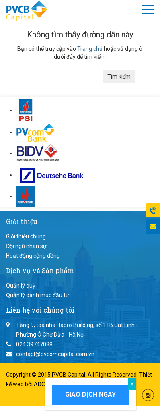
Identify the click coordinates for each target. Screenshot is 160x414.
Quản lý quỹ (20, 285)
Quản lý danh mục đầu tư (37, 295)
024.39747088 (34, 344)
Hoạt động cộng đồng (33, 256)
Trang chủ (90, 49)
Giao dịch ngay (90, 394)
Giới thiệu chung (26, 236)
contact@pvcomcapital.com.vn (55, 354)
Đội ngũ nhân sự (26, 246)
